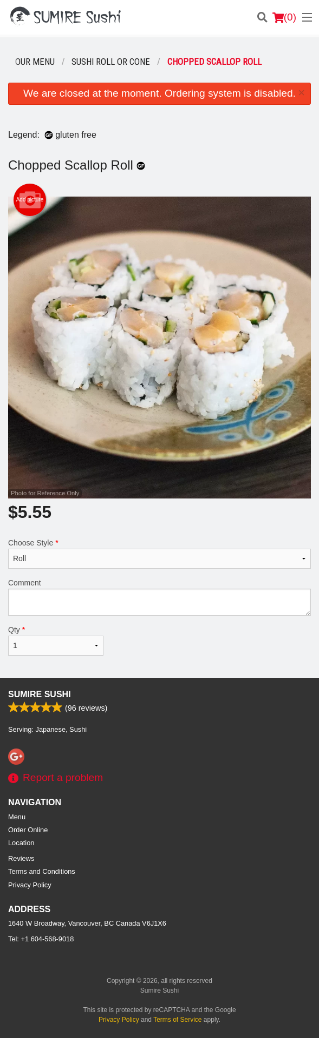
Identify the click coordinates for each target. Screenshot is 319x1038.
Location (21, 843)
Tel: (41, 939)
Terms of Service (177, 1019)
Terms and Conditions (41, 871)
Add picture (30, 200)
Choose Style (159, 553)
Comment (159, 597)
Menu (16, 817)
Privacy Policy (29, 885)
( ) (284, 17)
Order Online (28, 830)
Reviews (21, 858)
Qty (55, 640)
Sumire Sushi (39, 694)
